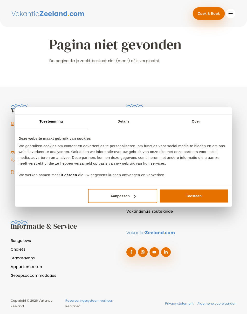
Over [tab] (196, 121)
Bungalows (21, 240)
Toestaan (194, 196)
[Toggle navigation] (230, 13)
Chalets (18, 249)
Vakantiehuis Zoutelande (149, 211)
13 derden (68, 175)
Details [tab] (123, 121)
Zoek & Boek (209, 13)
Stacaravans (23, 258)
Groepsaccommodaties (33, 275)
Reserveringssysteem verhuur (88, 300)
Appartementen (26, 267)
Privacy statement (179, 303)
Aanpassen (123, 196)
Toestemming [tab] (51, 121)
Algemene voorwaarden (216, 303)
